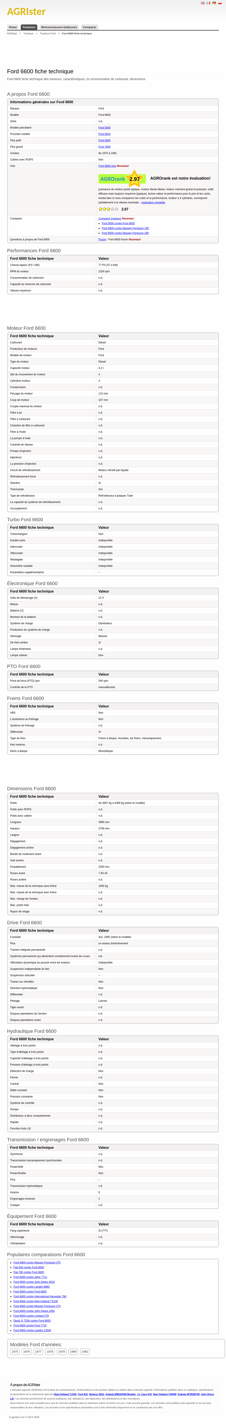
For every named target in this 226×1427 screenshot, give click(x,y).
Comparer (89, 27)
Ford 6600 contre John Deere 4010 (34, 1281)
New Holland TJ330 (65, 1394)
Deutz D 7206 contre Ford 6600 (32, 1320)
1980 (73, 1351)
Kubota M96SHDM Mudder (120, 1394)
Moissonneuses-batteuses (59, 27)
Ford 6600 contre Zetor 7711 (30, 1277)
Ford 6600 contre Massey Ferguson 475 (36, 1262)
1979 (61, 1351)
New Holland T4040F (165, 1394)
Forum (102, 239)
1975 (15, 1351)
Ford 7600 (104, 146)
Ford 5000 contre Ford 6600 (118, 223)
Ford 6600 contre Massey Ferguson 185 (125, 228)
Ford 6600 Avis (107, 166)
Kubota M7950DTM (188, 1394)
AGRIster (12, 33)
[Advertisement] (113, 51)
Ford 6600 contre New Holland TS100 (35, 1301)
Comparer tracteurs (109, 218)
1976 (26, 1351)
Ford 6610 (104, 134)
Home (13, 27)
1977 (38, 1351)
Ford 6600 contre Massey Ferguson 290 (125, 233)
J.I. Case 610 (144, 1394)
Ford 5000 (104, 127)
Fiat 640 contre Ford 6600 (28, 1267)
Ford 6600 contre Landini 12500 (32, 1330)
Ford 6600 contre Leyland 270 (31, 1315)
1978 (50, 1351)
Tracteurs (29, 27)
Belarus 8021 (96, 1394)
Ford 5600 (104, 140)
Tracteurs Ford (48, 33)
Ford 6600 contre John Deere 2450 (34, 1311)
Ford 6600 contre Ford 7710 (29, 1325)
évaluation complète (153, 202)
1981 (85, 1351)
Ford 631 (83, 1394)
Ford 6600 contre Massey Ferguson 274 (36, 1306)
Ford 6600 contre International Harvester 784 (39, 1296)
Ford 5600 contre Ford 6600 (29, 1291)
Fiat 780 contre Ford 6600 (28, 1272)
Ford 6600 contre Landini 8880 (31, 1286)
